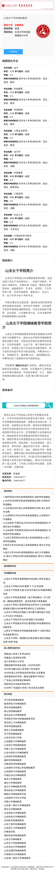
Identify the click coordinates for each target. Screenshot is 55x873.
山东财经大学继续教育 (15, 771)
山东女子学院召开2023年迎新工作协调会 (24, 619)
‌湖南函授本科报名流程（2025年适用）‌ (23, 665)
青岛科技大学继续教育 (15, 790)
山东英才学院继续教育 (15, 745)
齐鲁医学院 (9, 831)
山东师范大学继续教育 (15, 813)
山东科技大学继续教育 (15, 816)
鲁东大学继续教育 (13, 779)
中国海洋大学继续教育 (15, 854)
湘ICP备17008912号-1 (45, 867)
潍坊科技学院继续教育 (15, 835)
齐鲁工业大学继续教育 (15, 749)
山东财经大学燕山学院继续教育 (19, 767)
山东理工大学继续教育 (15, 828)
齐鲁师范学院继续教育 (15, 764)
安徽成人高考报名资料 (15, 657)
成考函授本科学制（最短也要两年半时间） (25, 676)
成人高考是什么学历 (14, 661)
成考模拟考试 (10, 566)
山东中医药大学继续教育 (16, 752)
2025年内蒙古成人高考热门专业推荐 (22, 669)
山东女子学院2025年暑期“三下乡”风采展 (23, 586)
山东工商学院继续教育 (15, 824)
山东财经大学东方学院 (15, 798)
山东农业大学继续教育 (15, 846)
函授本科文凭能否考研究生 (17, 684)
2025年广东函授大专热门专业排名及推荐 (24, 687)
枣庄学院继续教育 (13, 707)
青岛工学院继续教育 (14, 730)
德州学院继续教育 (13, 760)
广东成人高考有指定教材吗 (17, 680)
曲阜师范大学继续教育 (15, 703)
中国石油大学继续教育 (15, 775)
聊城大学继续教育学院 (15, 794)
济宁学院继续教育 (13, 734)
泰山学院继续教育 (13, 711)
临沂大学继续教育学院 (15, 786)
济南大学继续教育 (13, 801)
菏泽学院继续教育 (13, 726)
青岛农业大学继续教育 (15, 715)
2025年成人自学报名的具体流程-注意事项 (24, 672)
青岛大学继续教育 (13, 809)
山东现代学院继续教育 (15, 756)
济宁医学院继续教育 (14, 700)
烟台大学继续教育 (13, 782)
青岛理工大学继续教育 (15, 722)
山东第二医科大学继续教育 (17, 858)
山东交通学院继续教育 (15, 850)
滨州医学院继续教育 (14, 820)
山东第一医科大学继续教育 (17, 805)
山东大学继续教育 (13, 839)
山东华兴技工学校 (13, 737)
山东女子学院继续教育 (15, 843)
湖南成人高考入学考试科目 (17, 654)
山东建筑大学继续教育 (15, 741)
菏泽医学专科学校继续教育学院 (19, 718)
